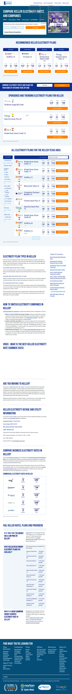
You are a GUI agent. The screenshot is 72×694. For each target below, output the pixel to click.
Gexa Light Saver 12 (31, 565)
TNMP (4, 429)
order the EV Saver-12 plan (36, 617)
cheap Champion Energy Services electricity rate (13, 614)
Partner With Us (63, 651)
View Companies (48, 3)
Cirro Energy (17, 661)
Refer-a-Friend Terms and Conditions (62, 669)
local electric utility (14, 418)
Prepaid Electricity (7, 658)
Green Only (8, 217)
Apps (4, 667)
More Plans (36, 238)
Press (60, 653)
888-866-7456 (10, 429)
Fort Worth (28, 653)
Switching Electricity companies (11, 311)
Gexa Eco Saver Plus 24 (12, 119)
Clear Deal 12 (29, 532)
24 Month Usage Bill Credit (14, 105)
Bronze (7, 177)
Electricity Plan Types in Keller (57, 270)
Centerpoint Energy (7, 421)
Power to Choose (52, 649)
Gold (6, 172)
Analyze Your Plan (7, 665)
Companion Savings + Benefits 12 (32, 193)
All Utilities (39, 659)
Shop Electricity (37, 3)
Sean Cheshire (12, 19)
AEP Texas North (41, 651)
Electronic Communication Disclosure (63, 658)
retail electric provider (31, 317)
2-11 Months (8, 198)
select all (5, 181)
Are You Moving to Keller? (56, 281)
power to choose (14, 457)
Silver (6, 174)
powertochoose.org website (32, 623)
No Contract (8, 201)
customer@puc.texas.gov (18, 441)
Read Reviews (51, 651)
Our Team (61, 654)
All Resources (51, 653)
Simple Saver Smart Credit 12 (44, 59)
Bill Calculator (6, 668)
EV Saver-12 (27, 57)
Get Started (35, 27)
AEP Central (6, 426)
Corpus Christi (29, 654)
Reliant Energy (17, 649)
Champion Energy (18, 658)
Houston (28, 649)
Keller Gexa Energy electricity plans (13, 548)
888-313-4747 (13, 424)
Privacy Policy (62, 661)
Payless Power (18, 659)
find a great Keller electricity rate (32, 329)
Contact (61, 649)
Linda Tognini (25, 19)
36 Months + (8, 188)
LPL (38, 658)
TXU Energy (17, 651)
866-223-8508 (18, 426)
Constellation (17, 653)
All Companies (18, 663)
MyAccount (66, 3)
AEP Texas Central (41, 649)
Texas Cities (57, 3)
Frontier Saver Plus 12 (32, 201)
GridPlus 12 (28, 177)
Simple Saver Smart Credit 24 (31, 216)
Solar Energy (6, 660)
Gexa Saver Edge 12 (31, 561)
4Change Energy (18, 656)
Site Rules (61, 663)
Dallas (27, 651)
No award (7, 179)
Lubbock (28, 658)
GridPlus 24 (28, 223)
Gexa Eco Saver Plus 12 (61, 58)
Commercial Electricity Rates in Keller (58, 291)
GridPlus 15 (10, 57)
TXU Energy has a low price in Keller (14, 536)
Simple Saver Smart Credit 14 (15, 133)
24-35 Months (7, 191)
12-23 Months (7, 195)
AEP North (11, 426)
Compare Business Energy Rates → (13, 32)
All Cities (28, 659)
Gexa (15, 654)
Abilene (27, 656)
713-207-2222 (16, 421)
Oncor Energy (6, 424)
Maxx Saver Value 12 (31, 186)
